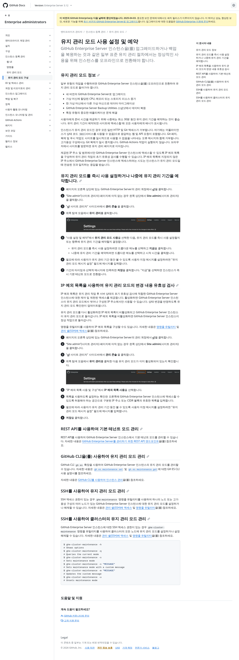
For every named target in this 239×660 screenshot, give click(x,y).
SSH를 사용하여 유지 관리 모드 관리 (95, 491)
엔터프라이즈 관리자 (71, 31)
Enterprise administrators (25, 22)
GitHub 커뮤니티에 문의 (75, 615)
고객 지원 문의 (70, 620)
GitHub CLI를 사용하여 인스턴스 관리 (100, 480)
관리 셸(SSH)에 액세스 (74, 331)
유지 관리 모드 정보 (80, 75)
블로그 (155, 647)
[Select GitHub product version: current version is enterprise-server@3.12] (53, 5)
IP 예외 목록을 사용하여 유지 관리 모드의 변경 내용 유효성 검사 (120, 285)
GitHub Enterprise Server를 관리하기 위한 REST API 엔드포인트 (120, 441)
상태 (117, 647)
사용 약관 (90, 647)
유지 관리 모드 (116, 31)
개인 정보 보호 (104, 647)
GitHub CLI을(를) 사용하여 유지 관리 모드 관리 (105, 456)
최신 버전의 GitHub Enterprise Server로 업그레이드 (110, 21)
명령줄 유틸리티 (166, 327)
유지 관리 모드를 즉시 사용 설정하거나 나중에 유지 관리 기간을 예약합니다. (120, 178)
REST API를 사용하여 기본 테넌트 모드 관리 (102, 428)
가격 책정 (127, 647)
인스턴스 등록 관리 (96, 31)
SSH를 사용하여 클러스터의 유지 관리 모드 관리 (105, 518)
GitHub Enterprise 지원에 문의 (192, 21)
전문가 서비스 (142, 647)
